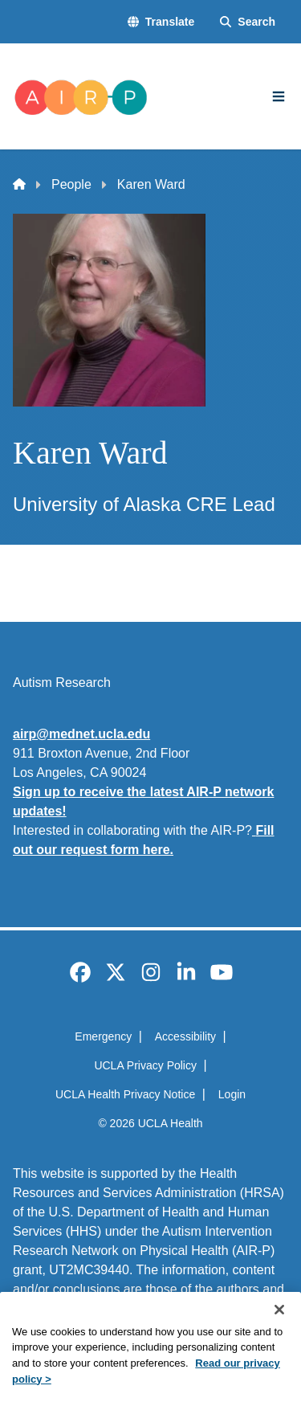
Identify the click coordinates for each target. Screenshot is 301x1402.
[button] (161, 22)
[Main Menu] (278, 96)
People (71, 184)
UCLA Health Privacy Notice (125, 1094)
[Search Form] (247, 22)
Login (232, 1094)
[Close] (279, 1332)
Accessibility (185, 1036)
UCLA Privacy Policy (145, 1065)
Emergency (103, 1036)
